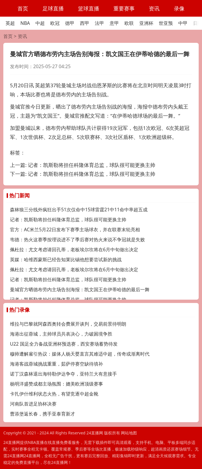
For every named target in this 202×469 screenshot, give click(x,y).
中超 (40, 23)
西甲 (84, 23)
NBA (25, 23)
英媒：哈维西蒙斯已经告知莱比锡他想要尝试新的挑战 (66, 259)
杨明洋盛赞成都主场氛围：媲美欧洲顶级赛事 (56, 384)
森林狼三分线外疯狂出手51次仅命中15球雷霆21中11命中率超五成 (79, 209)
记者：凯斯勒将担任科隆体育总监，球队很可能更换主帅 (68, 219)
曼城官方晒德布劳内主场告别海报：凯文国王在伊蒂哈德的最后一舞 (80, 289)
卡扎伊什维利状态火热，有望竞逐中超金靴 (54, 394)
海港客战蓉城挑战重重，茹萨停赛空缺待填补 (56, 364)
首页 (22, 8)
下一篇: (82, 173)
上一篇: (82, 165)
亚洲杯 (146, 23)
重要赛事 (124, 8)
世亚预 (166, 23)
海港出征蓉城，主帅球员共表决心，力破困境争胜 (61, 334)
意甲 (114, 23)
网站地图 (129, 432)
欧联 (129, 23)
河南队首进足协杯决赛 (33, 404)
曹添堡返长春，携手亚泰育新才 (42, 414)
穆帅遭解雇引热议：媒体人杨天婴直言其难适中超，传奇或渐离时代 (80, 354)
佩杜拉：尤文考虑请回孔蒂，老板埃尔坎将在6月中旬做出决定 (74, 249)
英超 (10, 23)
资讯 (154, 8)
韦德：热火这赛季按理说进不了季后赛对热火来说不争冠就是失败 (77, 239)
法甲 (99, 23)
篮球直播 (88, 8)
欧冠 (55, 23)
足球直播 (53, 8)
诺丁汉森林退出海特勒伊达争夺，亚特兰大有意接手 (63, 374)
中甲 (183, 23)
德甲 (69, 23)
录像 (179, 8)
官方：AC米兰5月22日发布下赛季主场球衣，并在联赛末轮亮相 (75, 229)
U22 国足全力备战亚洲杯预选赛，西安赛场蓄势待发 (64, 344)
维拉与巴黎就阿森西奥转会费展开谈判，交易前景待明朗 (68, 324)
